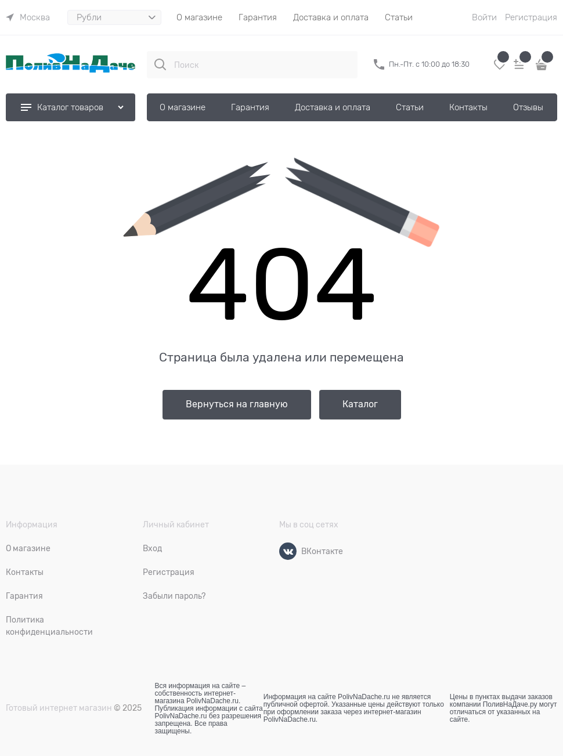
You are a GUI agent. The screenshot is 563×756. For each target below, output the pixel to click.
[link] (28, 17)
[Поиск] (160, 64)
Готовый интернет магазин (59, 707)
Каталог (360, 404)
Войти (484, 17)
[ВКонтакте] (288, 551)
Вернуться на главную (237, 404)
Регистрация (531, 17)
